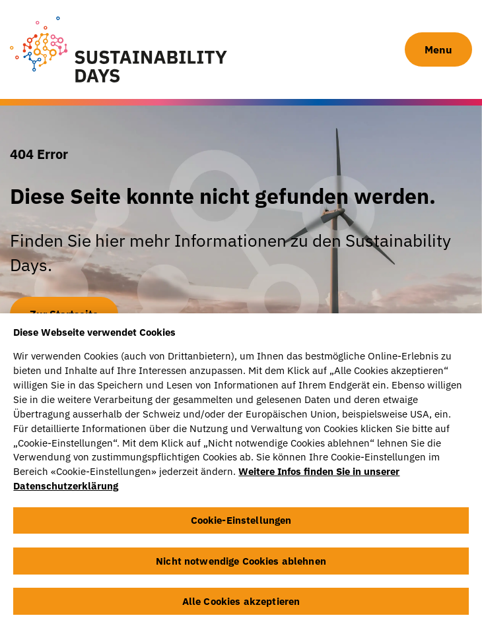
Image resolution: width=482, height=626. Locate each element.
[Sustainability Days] (118, 49)
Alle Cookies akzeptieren (241, 604)
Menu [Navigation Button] (438, 49)
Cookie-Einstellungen (241, 522)
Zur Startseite (64, 314)
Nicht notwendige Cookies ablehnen (241, 563)
